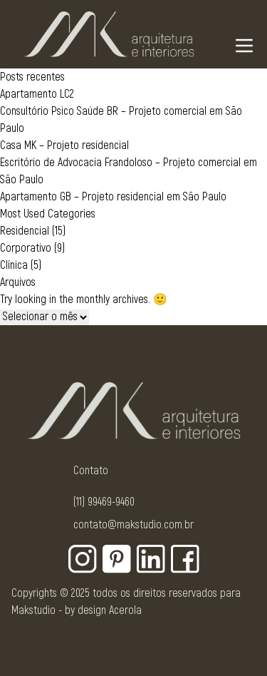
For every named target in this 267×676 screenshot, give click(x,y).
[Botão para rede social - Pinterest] (117, 559)
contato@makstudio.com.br (133, 525)
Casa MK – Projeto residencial (64, 145)
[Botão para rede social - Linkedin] (151, 559)
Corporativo (25, 248)
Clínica (14, 265)
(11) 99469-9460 (104, 502)
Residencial (24, 231)
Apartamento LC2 (37, 94)
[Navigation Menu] (244, 45)
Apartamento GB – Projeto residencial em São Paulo (113, 197)
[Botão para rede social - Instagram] (82, 559)
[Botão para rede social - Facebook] (185, 559)
